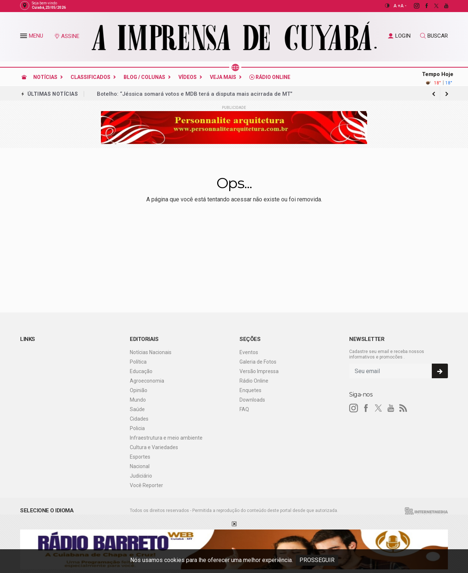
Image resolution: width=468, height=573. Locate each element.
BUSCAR (434, 36)
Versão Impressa (259, 371)
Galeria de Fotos (257, 362)
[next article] (433, 93)
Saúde (137, 409)
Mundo (138, 400)
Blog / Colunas (144, 77)
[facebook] (422, 6)
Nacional (140, 466)
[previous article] (446, 93)
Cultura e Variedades (154, 447)
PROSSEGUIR (317, 560)
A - (403, 5)
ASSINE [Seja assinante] (66, 36)
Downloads (252, 400)
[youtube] (442, 6)
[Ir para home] (24, 77)
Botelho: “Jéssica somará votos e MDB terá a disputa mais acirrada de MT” (194, 94)
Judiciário (141, 476)
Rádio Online (269, 77)
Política (138, 362)
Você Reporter (146, 485)
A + (396, 5)
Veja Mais (223, 77)
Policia (137, 428)
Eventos (248, 352)
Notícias (45, 77)
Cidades (139, 419)
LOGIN (399, 36)
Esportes (140, 457)
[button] (24, 37)
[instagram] (412, 6)
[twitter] (432, 6)
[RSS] (403, 408)
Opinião (138, 390)
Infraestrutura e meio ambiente (166, 438)
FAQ (244, 409)
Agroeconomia (147, 381)
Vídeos (187, 77)
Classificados (90, 77)
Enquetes (250, 390)
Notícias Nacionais (150, 352)
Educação (141, 371)
